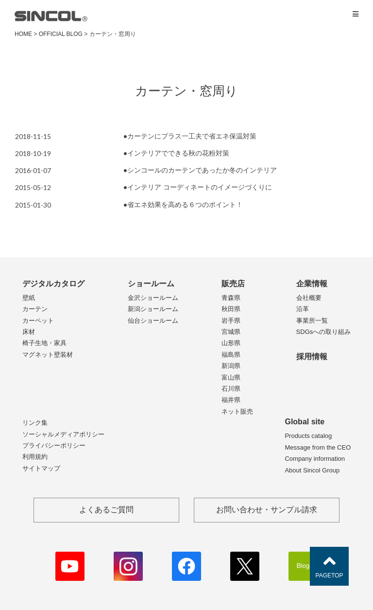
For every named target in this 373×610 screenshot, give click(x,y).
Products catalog (308, 435)
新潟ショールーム (153, 309)
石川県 (230, 388)
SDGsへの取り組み (323, 331)
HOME (23, 34)
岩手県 (230, 320)
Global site (304, 422)
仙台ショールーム (153, 320)
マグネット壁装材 (47, 354)
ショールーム (151, 283)
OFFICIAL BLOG (61, 34)
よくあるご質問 (106, 509)
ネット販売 (237, 411)
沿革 (302, 309)
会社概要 (309, 297)
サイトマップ (41, 468)
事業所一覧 (312, 320)
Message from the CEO (318, 447)
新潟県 (230, 365)
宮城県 (230, 331)
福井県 (230, 399)
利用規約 (35, 456)
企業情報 (311, 283)
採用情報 (311, 356)
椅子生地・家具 (44, 343)
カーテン (35, 309)
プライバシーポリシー (53, 445)
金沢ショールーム (153, 297)
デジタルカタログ (53, 283)
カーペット (38, 320)
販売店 (233, 283)
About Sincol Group (312, 470)
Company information (315, 458)
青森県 (230, 297)
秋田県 (230, 309)
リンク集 (35, 422)
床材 (28, 331)
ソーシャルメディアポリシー (63, 434)
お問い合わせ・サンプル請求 (266, 509)
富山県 (230, 377)
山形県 (230, 343)
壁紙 (28, 297)
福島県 (230, 354)
